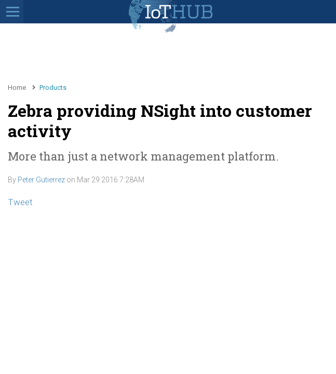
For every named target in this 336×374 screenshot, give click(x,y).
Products (52, 87)
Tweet (20, 202)
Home (17, 87)
